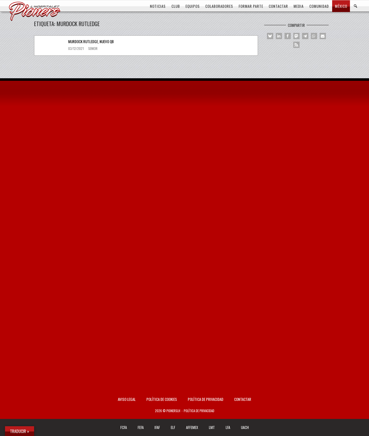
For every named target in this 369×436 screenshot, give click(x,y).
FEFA (141, 427)
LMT (212, 427)
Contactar (242, 399)
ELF (173, 427)
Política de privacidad (205, 399)
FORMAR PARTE (251, 6)
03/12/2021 (76, 48)
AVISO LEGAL (127, 399)
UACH (245, 427)
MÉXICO (341, 6)
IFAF (157, 427)
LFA (228, 427)
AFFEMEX (192, 427)
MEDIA (299, 6)
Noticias (158, 6)
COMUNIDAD (319, 6)
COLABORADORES (219, 6)
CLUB (175, 6)
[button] (270, 36)
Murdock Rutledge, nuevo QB (91, 41)
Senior (93, 48)
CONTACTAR (278, 6)
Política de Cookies (161, 399)
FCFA (123, 427)
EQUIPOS (193, 6)
